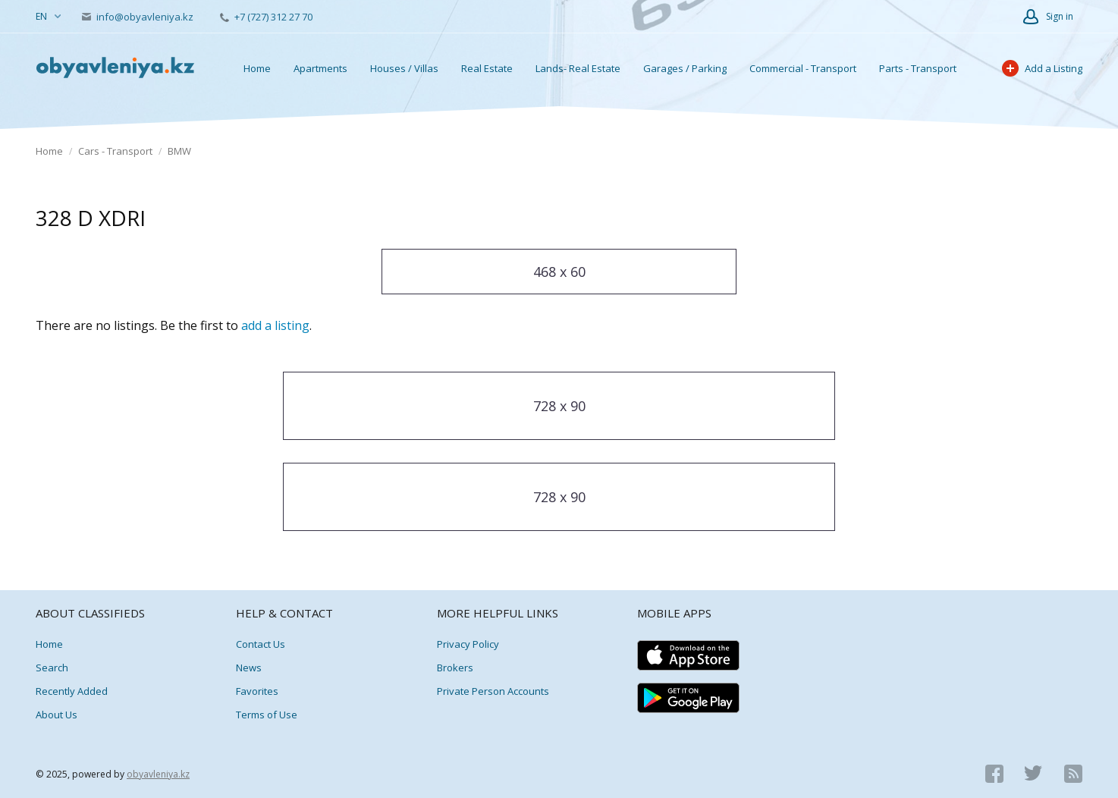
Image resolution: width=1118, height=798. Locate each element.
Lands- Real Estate (577, 68)
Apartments (320, 68)
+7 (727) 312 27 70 (266, 17)
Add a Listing (1042, 68)
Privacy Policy (468, 644)
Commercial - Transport (802, 68)
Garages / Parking (685, 68)
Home (257, 68)
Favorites (257, 691)
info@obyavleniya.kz (139, 17)
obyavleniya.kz (158, 774)
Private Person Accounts (493, 691)
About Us (56, 714)
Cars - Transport (115, 151)
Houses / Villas (404, 68)
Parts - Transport (917, 68)
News (249, 667)
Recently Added (72, 691)
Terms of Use (266, 714)
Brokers (455, 667)
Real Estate (487, 68)
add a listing (275, 325)
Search (52, 667)
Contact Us (260, 644)
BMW (179, 151)
